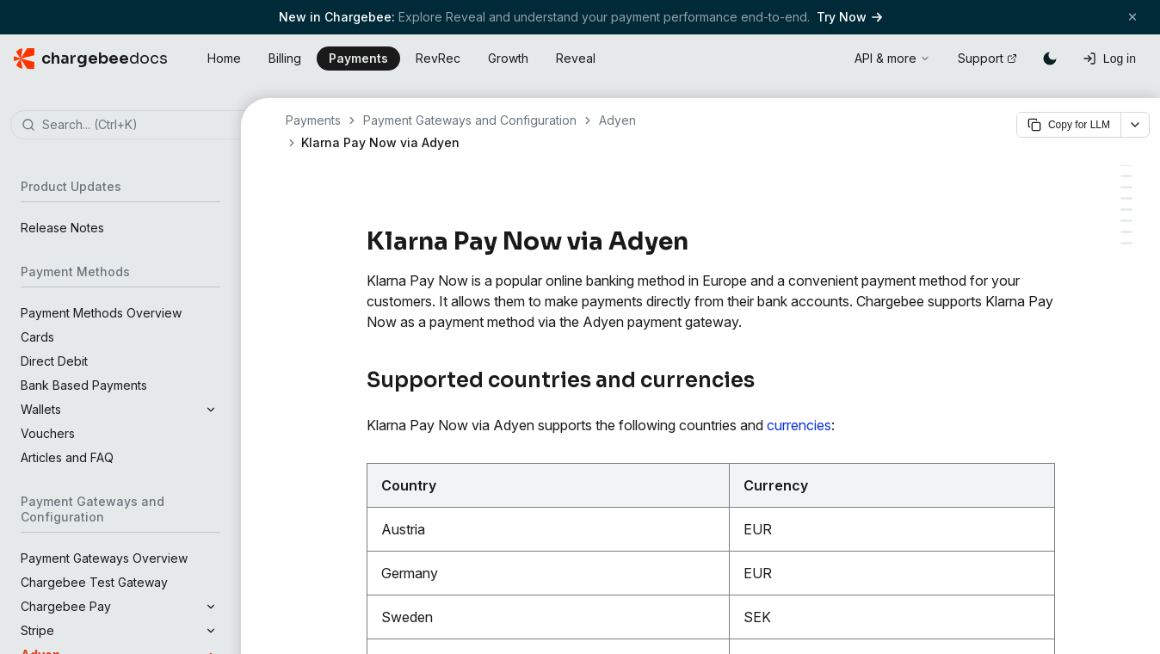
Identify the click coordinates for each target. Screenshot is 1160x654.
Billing (284, 58)
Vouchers (48, 433)
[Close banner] (1132, 16)
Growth (508, 58)
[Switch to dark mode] (1049, 58)
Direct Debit (54, 361)
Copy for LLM (1068, 125)
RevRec (438, 58)
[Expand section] (210, 409)
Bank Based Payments (84, 385)
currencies (799, 425)
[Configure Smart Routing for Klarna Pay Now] (1126, 220)
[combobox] (146, 125)
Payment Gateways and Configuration (470, 120)
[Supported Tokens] (1126, 198)
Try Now (849, 16)
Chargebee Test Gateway (94, 582)
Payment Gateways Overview (104, 558)
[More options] (1135, 125)
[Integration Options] (1126, 187)
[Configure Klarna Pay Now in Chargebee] (1126, 209)
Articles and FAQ (67, 457)
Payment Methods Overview (101, 312)
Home (224, 58)
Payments (358, 58)
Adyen (617, 120)
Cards (37, 337)
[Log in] (1109, 58)
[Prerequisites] (1126, 176)
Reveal (575, 58)
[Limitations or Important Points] (1126, 243)
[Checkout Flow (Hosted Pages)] (1126, 232)
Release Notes (62, 227)
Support (987, 58)
